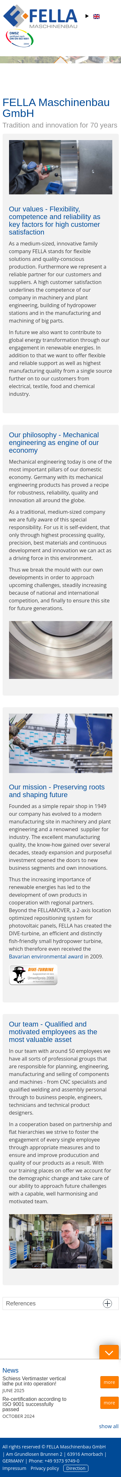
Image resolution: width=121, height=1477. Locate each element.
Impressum (14, 1468)
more (109, 1382)
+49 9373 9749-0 (62, 1461)
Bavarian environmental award (46, 956)
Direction (76, 1468)
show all (109, 1426)
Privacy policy (45, 1468)
